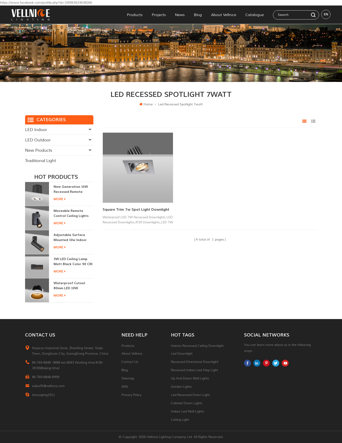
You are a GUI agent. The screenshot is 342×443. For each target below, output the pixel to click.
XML (125, 387)
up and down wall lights (190, 378)
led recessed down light (190, 395)
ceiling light (180, 420)
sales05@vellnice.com (48, 386)
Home (146, 104)
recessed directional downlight (194, 362)
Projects (159, 14)
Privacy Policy (131, 395)
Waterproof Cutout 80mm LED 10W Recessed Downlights (71, 286)
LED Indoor (36, 129)
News (180, 14)
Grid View (304, 121)
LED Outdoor (38, 140)
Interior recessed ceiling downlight (197, 346)
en (326, 14)
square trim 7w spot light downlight (126, 208)
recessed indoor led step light (194, 370)
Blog (198, 14)
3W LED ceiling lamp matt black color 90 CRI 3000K (73, 262)
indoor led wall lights (187, 411)
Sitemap (127, 378)
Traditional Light (40, 160)
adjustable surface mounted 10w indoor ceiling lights (70, 238)
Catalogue (254, 14)
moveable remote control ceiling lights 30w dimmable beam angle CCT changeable (72, 214)
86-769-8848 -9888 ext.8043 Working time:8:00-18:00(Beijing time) (67, 365)
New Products (38, 150)
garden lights (181, 387)
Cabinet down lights (186, 403)
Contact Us (129, 362)
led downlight (182, 354)
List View (313, 121)
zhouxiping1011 (43, 395)
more (60, 199)
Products (135, 14)
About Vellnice (223, 14)
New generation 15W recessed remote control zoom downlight (73, 189)
